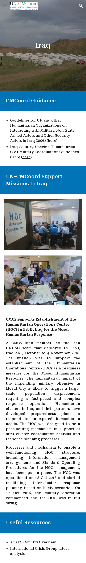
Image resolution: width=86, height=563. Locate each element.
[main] (43, 45)
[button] (5, 6)
